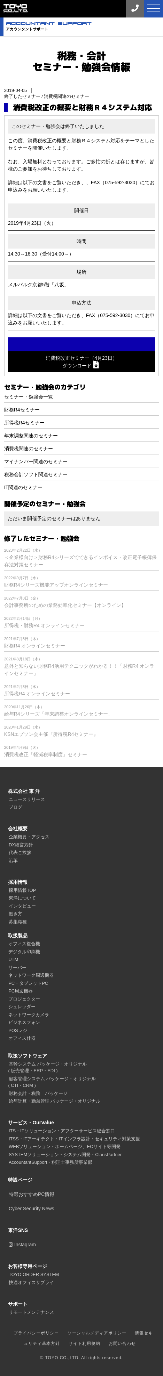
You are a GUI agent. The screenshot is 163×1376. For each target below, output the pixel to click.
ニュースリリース (27, 799)
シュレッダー (22, 1006)
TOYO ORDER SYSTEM (34, 1274)
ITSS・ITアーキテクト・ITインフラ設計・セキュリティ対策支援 (74, 1138)
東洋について (22, 898)
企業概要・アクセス (29, 836)
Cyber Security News (31, 1208)
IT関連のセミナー (23, 487)
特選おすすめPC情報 (31, 1194)
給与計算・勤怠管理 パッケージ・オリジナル (55, 1101)
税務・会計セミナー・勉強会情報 (81, 61)
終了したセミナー (22, 96)
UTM (13, 959)
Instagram (22, 1244)
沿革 (13, 860)
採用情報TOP (22, 890)
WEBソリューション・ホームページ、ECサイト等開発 (65, 1146)
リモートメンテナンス (31, 1312)
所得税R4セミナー (24, 422)
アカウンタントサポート (84, 26)
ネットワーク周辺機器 (31, 975)
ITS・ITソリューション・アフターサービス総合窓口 (62, 1130)
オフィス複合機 (24, 943)
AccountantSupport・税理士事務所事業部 (51, 1162)
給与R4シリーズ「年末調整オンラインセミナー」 (58, 714)
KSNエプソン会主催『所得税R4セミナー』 (51, 734)
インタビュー (22, 906)
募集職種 (18, 921)
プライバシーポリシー (36, 1333)
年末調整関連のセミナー (31, 435)
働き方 (15, 913)
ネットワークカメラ (28, 1014)
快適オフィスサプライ (31, 1282)
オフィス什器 (22, 1038)
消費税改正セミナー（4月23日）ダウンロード (81, 361)
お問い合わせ (122, 1343)
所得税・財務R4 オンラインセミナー (44, 625)
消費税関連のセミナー (66, 96)
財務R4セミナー (22, 410)
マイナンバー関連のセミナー (36, 461)
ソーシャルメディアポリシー (97, 1333)
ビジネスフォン (24, 1022)
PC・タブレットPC (28, 983)
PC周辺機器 (20, 991)
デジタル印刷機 (24, 951)
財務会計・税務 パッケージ (38, 1093)
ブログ (15, 807)
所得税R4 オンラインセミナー (37, 693)
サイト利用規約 (84, 1343)
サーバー (17, 967)
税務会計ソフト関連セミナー (36, 474)
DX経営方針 (21, 844)
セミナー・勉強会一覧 (28, 397)
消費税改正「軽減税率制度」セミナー (45, 754)
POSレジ (17, 1030)
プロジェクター (24, 999)
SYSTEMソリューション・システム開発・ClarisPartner (65, 1154)
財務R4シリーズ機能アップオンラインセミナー (56, 585)
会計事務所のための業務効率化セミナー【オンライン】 (65, 605)
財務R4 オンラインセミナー (34, 645)
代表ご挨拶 (20, 852)
